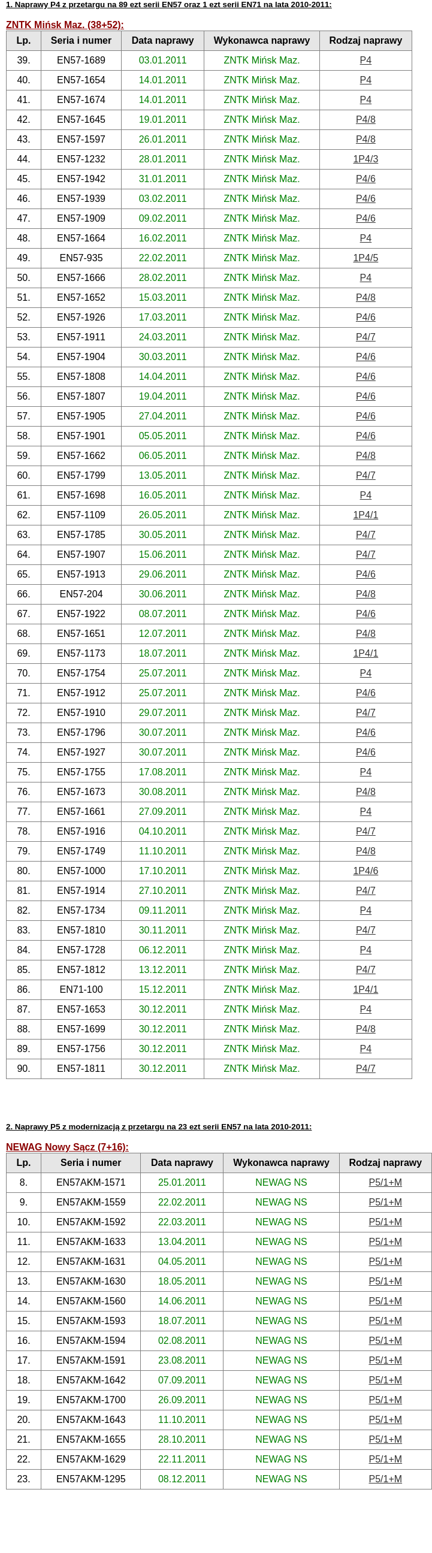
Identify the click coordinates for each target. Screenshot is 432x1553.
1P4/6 (365, 871)
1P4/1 (365, 515)
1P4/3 (365, 159)
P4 (366, 60)
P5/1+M (385, 1182)
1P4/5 (365, 258)
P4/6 (366, 179)
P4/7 (366, 337)
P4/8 (366, 119)
